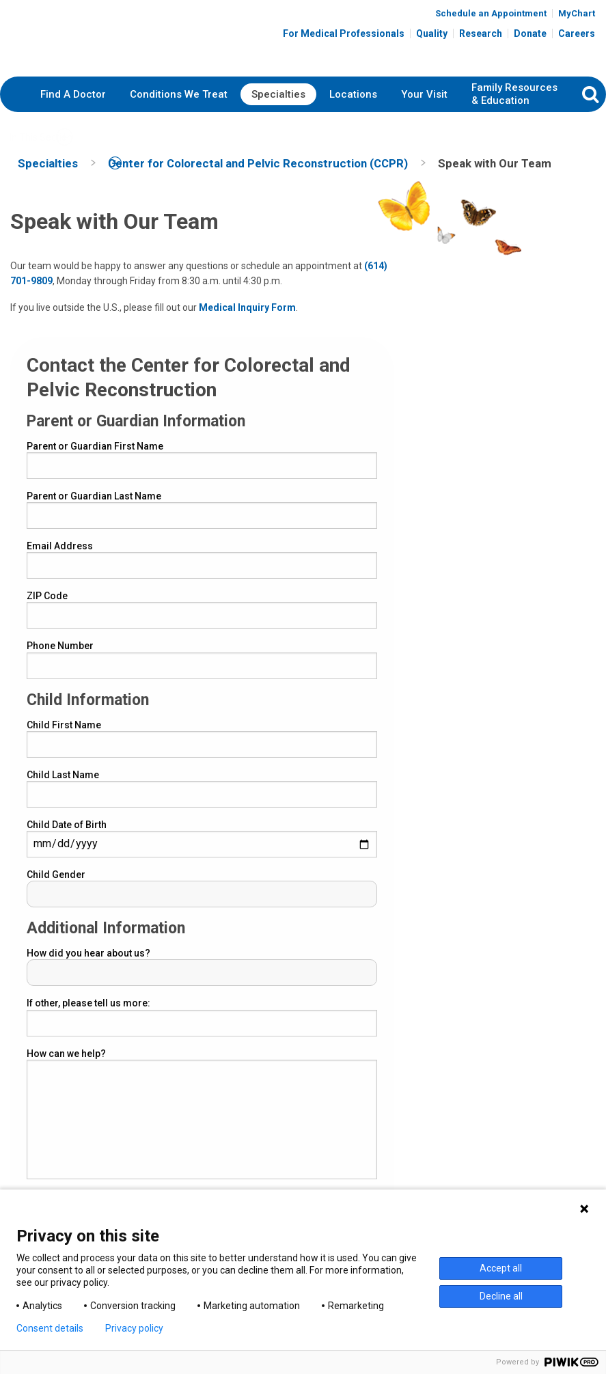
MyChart (576, 15)
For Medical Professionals (343, 35)
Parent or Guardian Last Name (94, 508)
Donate (530, 35)
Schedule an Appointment (491, 15)
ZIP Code (47, 608)
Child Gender (56, 886)
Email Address (60, 558)
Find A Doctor (73, 106)
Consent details (49, 1328)
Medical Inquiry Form (247, 319)
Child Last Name (63, 786)
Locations (353, 106)
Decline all (501, 1296)
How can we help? (66, 1065)
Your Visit (424, 106)
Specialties (278, 106)
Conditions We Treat (179, 106)
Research (480, 35)
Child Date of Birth (67, 837)
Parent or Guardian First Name (95, 457)
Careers (576, 35)
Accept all (501, 1268)
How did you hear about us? (88, 965)
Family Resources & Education (514, 106)
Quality (431, 35)
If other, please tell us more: (88, 1015)
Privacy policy (134, 1328)
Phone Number (60, 657)
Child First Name (64, 736)
